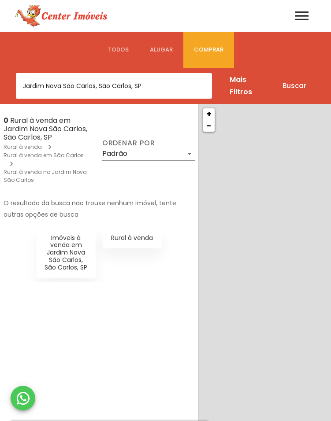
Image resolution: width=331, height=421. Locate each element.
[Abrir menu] (302, 16)
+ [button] (209, 113)
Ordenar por (128, 143)
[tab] (118, 50)
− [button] (209, 125)
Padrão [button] (114, 153)
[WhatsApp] (23, 398)
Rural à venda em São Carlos (44, 155)
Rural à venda (23, 147)
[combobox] (114, 86)
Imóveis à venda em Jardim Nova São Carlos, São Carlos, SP (66, 252)
